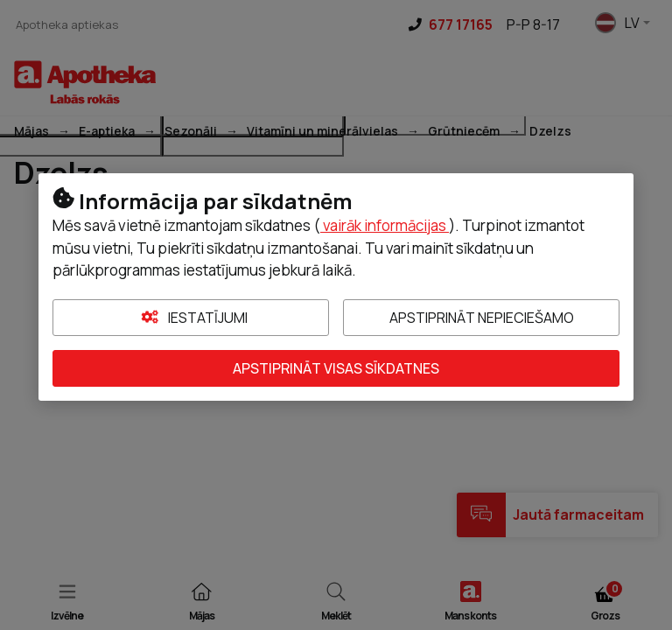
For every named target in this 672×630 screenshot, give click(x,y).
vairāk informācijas (384, 225)
